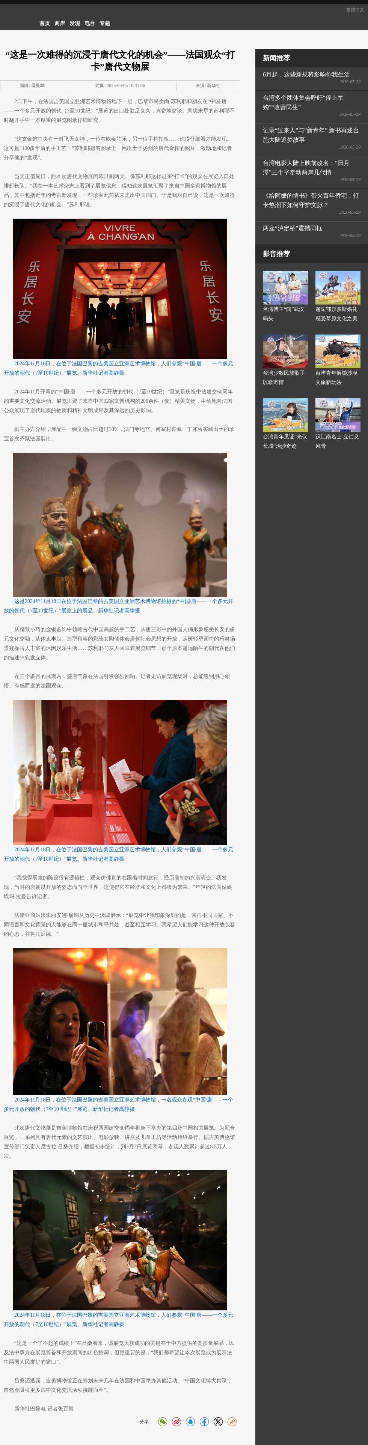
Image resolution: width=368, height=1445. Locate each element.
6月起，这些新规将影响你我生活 (306, 74)
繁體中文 (355, 9)
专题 (105, 23)
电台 (89, 23)
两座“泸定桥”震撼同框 (292, 228)
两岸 (59, 23)
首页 (44, 23)
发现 (74, 23)
